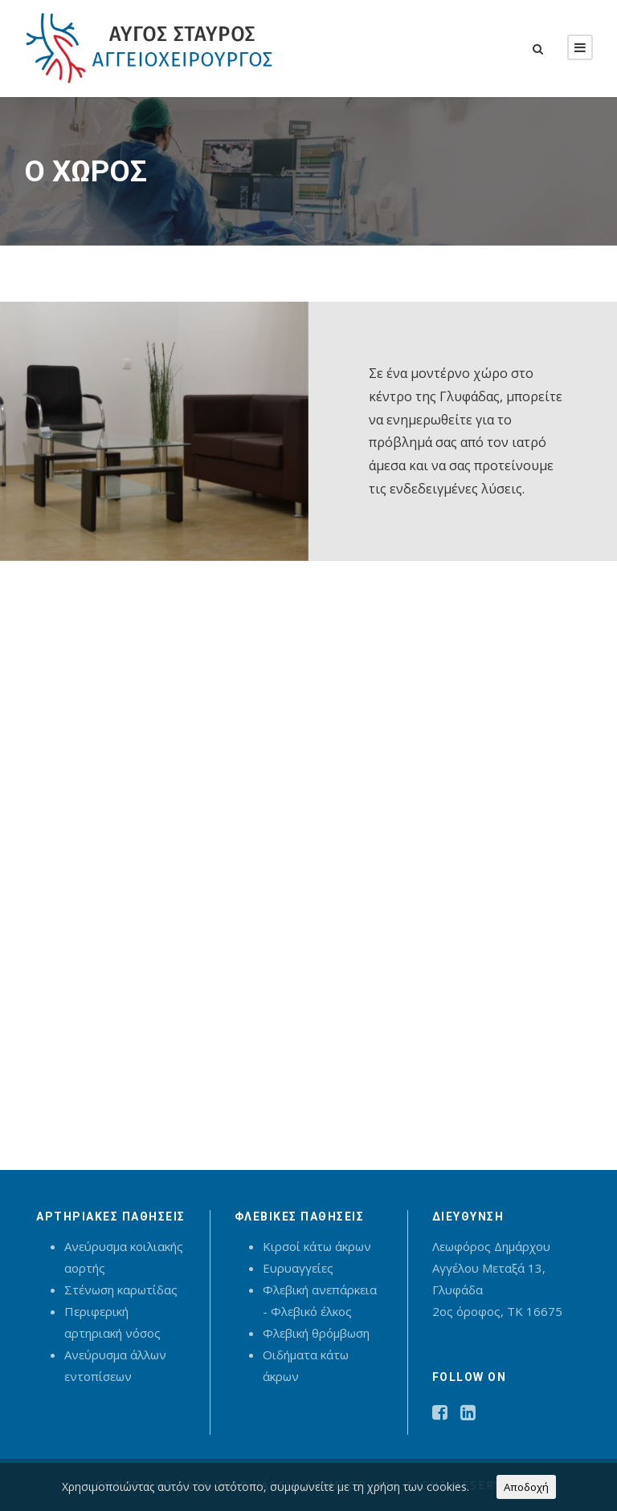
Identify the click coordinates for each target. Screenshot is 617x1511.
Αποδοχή (526, 1487)
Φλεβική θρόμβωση (316, 1333)
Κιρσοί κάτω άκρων (317, 1246)
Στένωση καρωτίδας (121, 1290)
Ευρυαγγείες (298, 1268)
